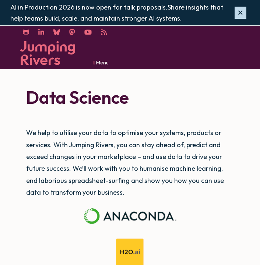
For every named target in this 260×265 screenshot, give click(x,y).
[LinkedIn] (41, 32)
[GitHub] (26, 32)
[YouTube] (88, 32)
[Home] (47, 53)
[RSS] (104, 32)
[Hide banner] (240, 13)
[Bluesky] (56, 32)
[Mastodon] (72, 32)
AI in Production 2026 (42, 7)
